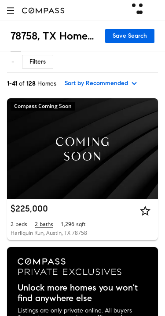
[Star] (145, 210)
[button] (10, 10)
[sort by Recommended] (101, 83)
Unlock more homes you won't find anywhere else (78, 293)
